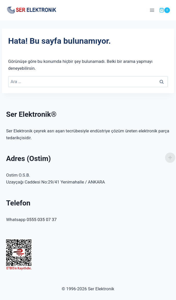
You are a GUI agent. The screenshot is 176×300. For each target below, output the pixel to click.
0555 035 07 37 (42, 219)
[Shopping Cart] (164, 10)
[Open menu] (152, 10)
